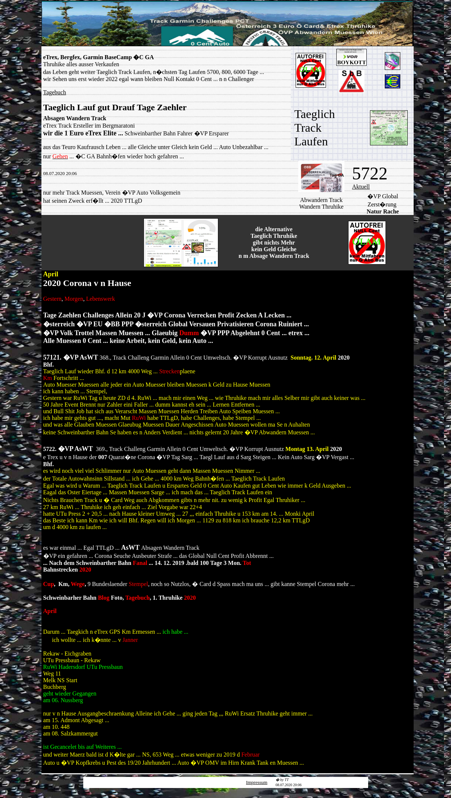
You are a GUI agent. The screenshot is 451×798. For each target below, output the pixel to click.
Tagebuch (54, 92)
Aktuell (361, 186)
